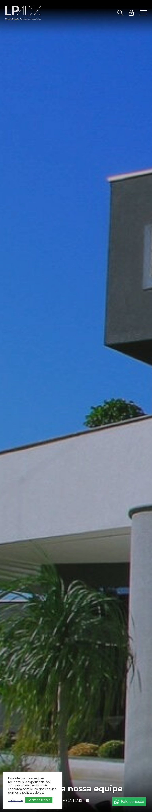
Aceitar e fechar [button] (39, 800)
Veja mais (72, 802)
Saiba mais (15, 800)
